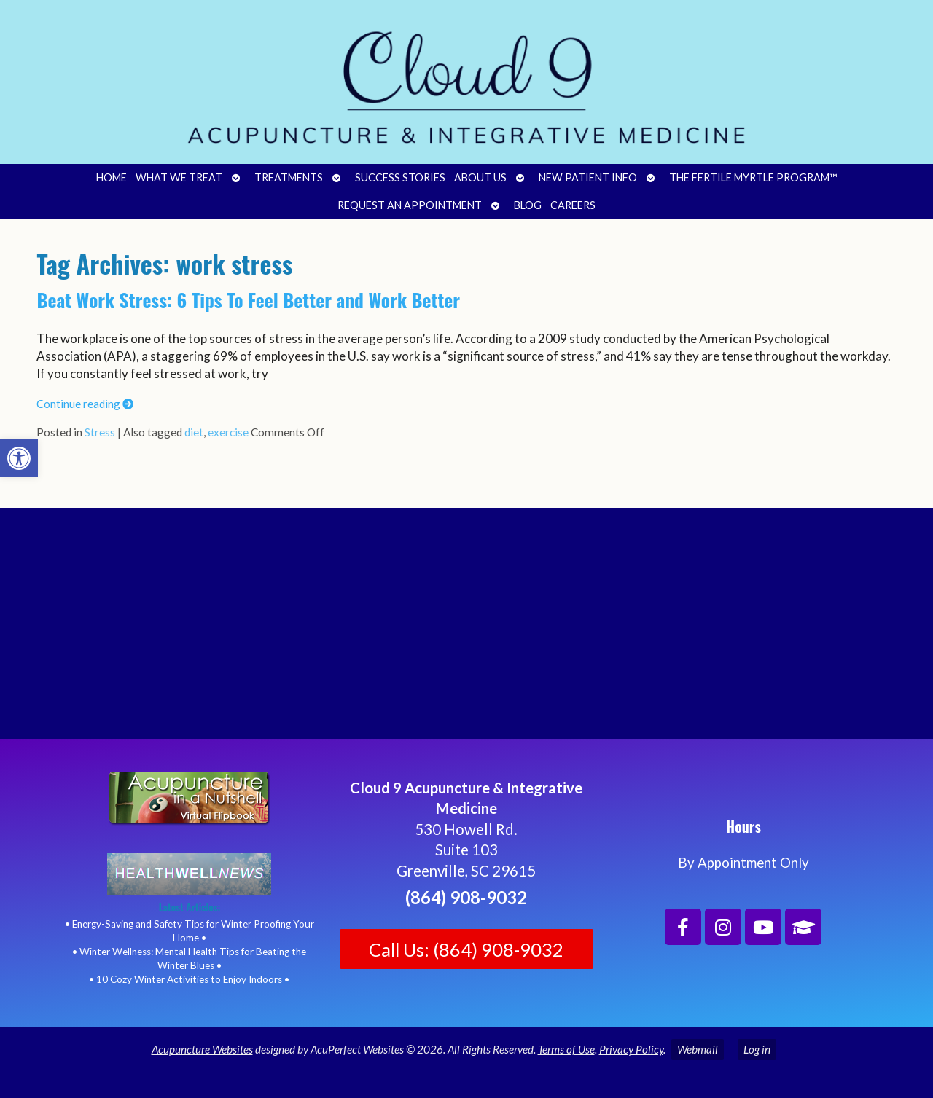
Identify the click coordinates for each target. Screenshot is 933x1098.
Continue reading (84, 403)
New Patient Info (588, 177)
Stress (100, 432)
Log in (756, 1049)
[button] (19, 458)
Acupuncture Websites (202, 1049)
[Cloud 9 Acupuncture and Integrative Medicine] (466, 629)
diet (193, 432)
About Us (480, 177)
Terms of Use (566, 1049)
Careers (573, 205)
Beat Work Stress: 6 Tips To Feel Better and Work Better (248, 299)
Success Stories (400, 177)
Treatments (288, 177)
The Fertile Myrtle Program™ (753, 177)
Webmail (697, 1049)
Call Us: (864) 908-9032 (466, 949)
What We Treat (179, 177)
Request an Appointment (409, 205)
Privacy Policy (631, 1049)
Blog (528, 205)
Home (111, 177)
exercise (228, 432)
